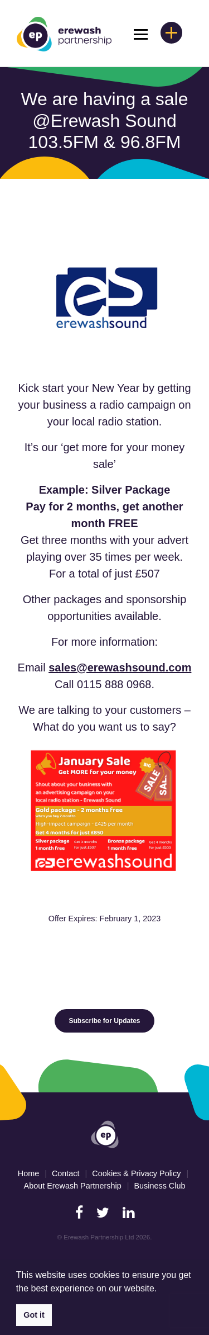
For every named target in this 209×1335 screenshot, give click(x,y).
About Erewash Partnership (72, 1185)
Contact (66, 1173)
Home (28, 1173)
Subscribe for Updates (104, 1021)
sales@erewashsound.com (119, 667)
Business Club (159, 1185)
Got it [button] (34, 1314)
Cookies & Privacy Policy (136, 1173)
